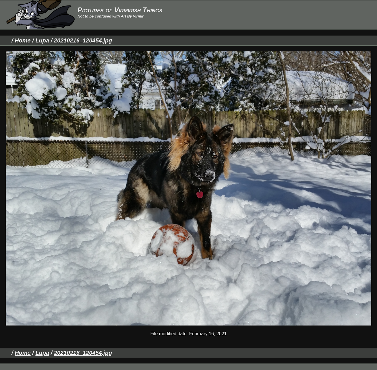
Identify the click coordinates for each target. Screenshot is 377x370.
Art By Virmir (132, 16)
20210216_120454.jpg (83, 40)
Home (23, 40)
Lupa (42, 40)
